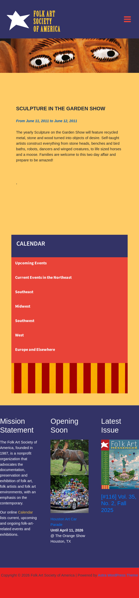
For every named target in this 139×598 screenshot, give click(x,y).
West (19, 335)
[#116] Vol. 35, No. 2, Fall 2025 (118, 503)
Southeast (24, 292)
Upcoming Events (31, 263)
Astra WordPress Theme (118, 575)
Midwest (22, 306)
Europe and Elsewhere (35, 349)
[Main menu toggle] (127, 19)
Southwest (24, 321)
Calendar (25, 512)
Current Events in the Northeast (43, 277)
